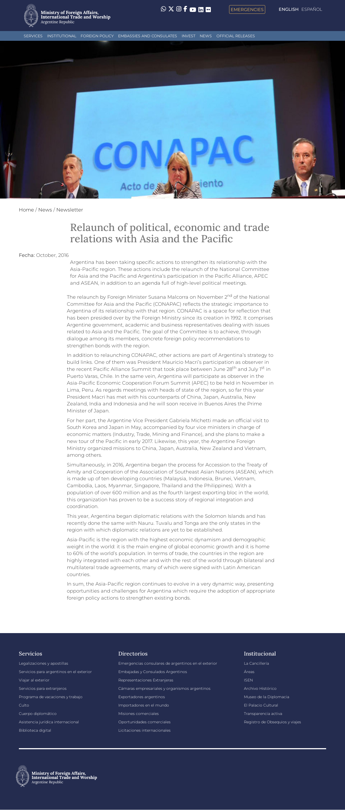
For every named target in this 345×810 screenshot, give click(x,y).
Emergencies (247, 9)
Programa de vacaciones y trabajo (50, 696)
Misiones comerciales (138, 713)
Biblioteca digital (35, 730)
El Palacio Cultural (261, 705)
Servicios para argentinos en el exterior (55, 671)
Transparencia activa (263, 713)
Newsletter (69, 210)
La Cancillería (256, 663)
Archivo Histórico (260, 688)
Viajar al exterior (34, 680)
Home (26, 210)
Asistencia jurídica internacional (49, 722)
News (206, 35)
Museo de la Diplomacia (266, 696)
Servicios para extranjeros (43, 688)
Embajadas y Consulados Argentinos (152, 671)
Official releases (235, 35)
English (289, 9)
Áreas (249, 671)
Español (311, 9)
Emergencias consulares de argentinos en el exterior (167, 663)
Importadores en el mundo (143, 705)
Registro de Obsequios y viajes (272, 722)
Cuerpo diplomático (38, 713)
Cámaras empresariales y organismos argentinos (164, 688)
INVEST (188, 35)
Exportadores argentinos (141, 696)
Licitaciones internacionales (144, 730)
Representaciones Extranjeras (145, 680)
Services (33, 35)
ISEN (248, 680)
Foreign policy (97, 35)
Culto (24, 705)
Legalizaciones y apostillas (43, 663)
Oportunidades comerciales (144, 722)
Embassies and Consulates (147, 35)
